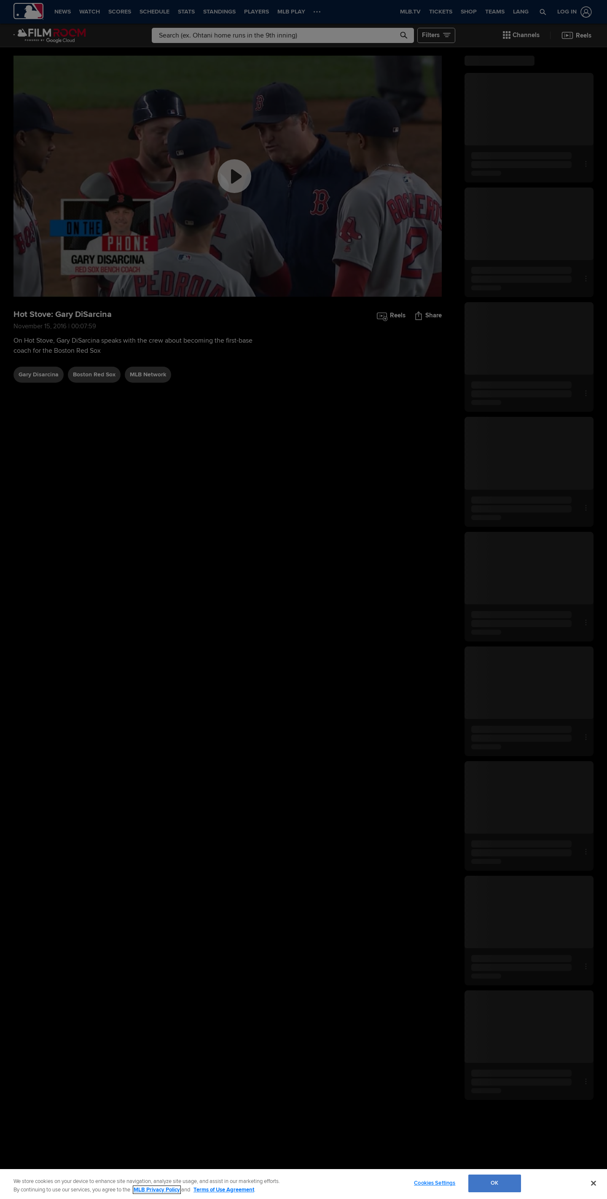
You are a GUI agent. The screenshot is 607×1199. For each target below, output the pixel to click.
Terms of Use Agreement (223, 1189)
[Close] (593, 1183)
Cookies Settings (434, 1183)
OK (494, 1183)
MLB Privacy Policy (157, 1189)
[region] (303, 1184)
